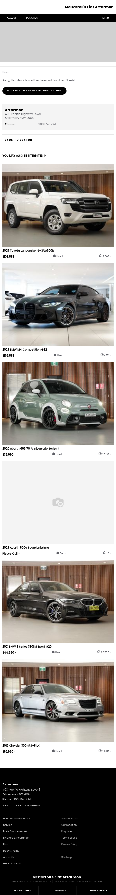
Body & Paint (11, 850)
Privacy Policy (69, 844)
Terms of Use (69, 837)
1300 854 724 (47, 124)
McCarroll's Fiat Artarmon (89, 6)
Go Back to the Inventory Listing (34, 90)
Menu (108, 17)
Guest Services (12, 863)
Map (5, 805)
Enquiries (66, 831)
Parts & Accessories (15, 831)
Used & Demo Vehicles (16, 818)
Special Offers (69, 818)
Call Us (9, 17)
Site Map (66, 857)
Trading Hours (28, 805)
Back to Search (18, 140)
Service (7, 825)
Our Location (69, 825)
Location (29, 17)
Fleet (6, 844)
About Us (8, 857)
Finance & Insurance (15, 837)
